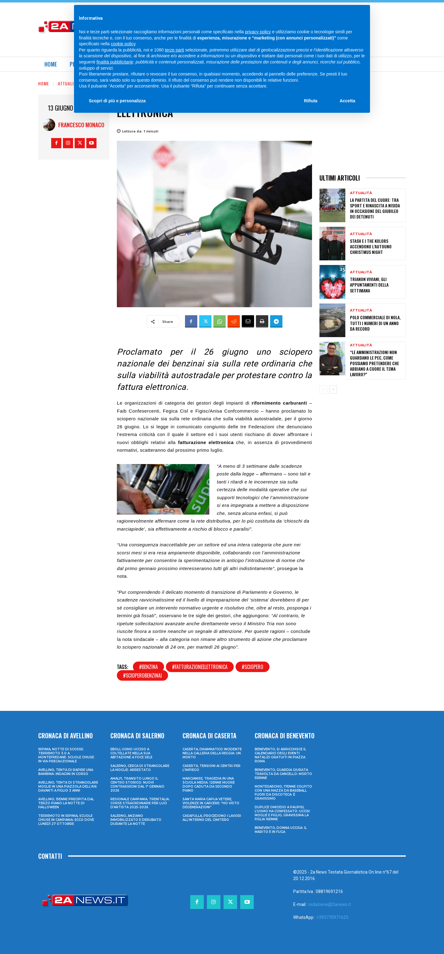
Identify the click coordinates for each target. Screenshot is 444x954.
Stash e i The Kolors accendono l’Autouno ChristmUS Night (371, 246)
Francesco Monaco (81, 125)
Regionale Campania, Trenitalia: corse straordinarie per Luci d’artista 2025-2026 (140, 803)
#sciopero (252, 667)
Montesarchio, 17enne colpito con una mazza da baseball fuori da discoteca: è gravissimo (283, 793)
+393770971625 (332, 917)
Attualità (68, 83)
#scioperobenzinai (142, 675)
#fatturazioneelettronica (200, 667)
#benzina (148, 667)
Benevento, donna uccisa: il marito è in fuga (281, 830)
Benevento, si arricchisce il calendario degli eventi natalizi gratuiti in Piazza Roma (280, 755)
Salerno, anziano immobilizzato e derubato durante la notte (135, 820)
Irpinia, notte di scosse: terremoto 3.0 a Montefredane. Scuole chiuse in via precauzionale (66, 755)
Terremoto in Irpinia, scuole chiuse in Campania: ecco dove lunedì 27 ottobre (66, 820)
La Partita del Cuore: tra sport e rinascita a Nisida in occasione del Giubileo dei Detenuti (375, 208)
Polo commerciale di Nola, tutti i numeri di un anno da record (375, 323)
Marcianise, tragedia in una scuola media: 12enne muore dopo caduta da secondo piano (209, 785)
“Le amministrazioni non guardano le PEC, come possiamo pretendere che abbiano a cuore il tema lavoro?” (374, 363)
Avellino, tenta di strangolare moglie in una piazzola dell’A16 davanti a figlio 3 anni (68, 787)
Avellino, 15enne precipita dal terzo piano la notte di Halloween (66, 803)
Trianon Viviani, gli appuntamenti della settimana (369, 284)
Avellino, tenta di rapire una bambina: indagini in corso (65, 772)
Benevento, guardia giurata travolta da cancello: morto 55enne (283, 774)
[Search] (350, 12)
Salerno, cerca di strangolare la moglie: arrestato (139, 768)
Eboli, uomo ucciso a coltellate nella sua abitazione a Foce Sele (131, 753)
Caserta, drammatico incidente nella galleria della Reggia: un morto (212, 753)
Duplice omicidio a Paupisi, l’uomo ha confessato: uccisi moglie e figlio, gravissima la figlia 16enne (282, 813)
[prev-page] (323, 389)
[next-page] (333, 389)
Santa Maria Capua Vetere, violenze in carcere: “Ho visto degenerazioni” (211, 803)
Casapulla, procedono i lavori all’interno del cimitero (212, 818)
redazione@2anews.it (329, 904)
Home (43, 83)
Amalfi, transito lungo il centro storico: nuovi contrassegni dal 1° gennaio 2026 (137, 785)
